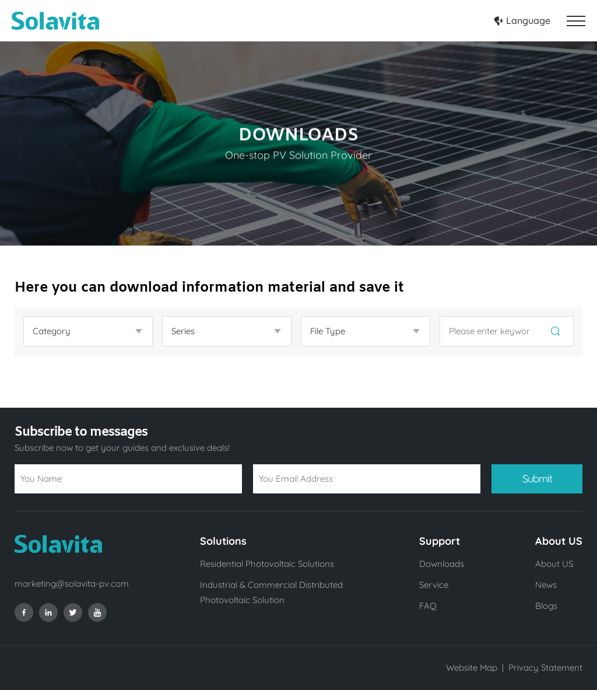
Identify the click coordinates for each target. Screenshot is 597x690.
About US (554, 563)
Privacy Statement (545, 667)
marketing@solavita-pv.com (72, 583)
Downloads (441, 563)
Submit (537, 478)
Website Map (471, 667)
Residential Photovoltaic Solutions (267, 563)
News (546, 584)
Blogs (546, 605)
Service (433, 584)
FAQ (428, 605)
